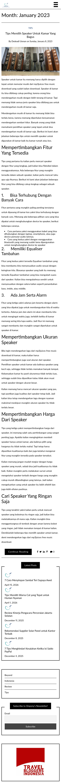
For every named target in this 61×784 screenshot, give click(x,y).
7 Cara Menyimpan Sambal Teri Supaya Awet (28, 580)
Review (8, 686)
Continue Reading (18, 551)
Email (7, 713)
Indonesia (9, 680)
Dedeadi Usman (19, 41)
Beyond (8, 675)
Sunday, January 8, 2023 (41, 41)
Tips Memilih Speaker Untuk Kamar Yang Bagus (30, 35)
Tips (30, 28)
